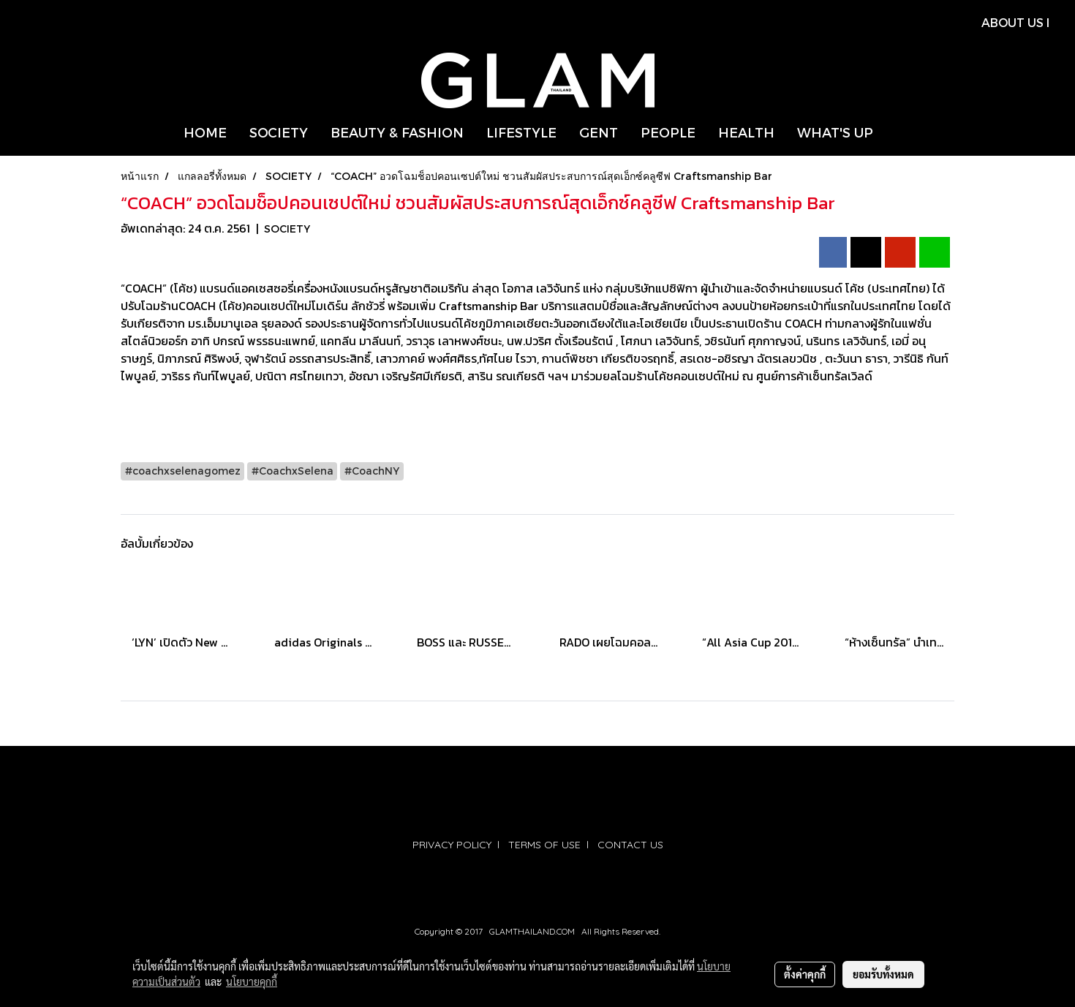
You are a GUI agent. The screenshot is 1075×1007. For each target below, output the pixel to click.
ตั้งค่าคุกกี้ (805, 974)
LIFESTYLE (521, 132)
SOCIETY (278, 132)
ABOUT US (1012, 22)
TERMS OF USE (544, 844)
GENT (598, 132)
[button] (897, 132)
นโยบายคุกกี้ (251, 981)
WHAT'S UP (835, 132)
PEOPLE (668, 132)
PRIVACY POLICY (451, 844)
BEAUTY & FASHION (397, 132)
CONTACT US (630, 844)
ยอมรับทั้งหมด (883, 974)
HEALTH (746, 132)
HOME (205, 132)
